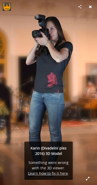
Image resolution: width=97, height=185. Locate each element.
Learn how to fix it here (48, 173)
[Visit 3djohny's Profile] (7, 7)
